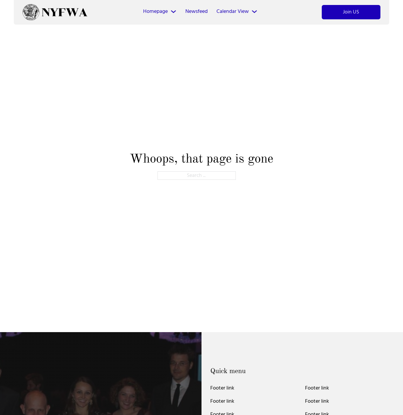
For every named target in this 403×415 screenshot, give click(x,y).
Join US (351, 12)
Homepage (155, 11)
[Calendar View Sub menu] (254, 11)
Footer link (222, 388)
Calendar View (232, 11)
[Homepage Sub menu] (173, 11)
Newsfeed (196, 11)
